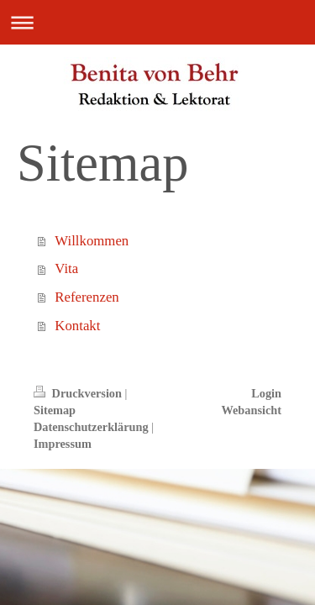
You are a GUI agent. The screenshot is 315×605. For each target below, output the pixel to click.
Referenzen (86, 297)
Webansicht (252, 410)
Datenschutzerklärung (91, 427)
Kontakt (77, 326)
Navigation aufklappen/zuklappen (157, 22)
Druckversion (79, 393)
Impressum (63, 443)
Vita (66, 268)
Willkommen (92, 241)
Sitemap (55, 410)
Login (266, 393)
